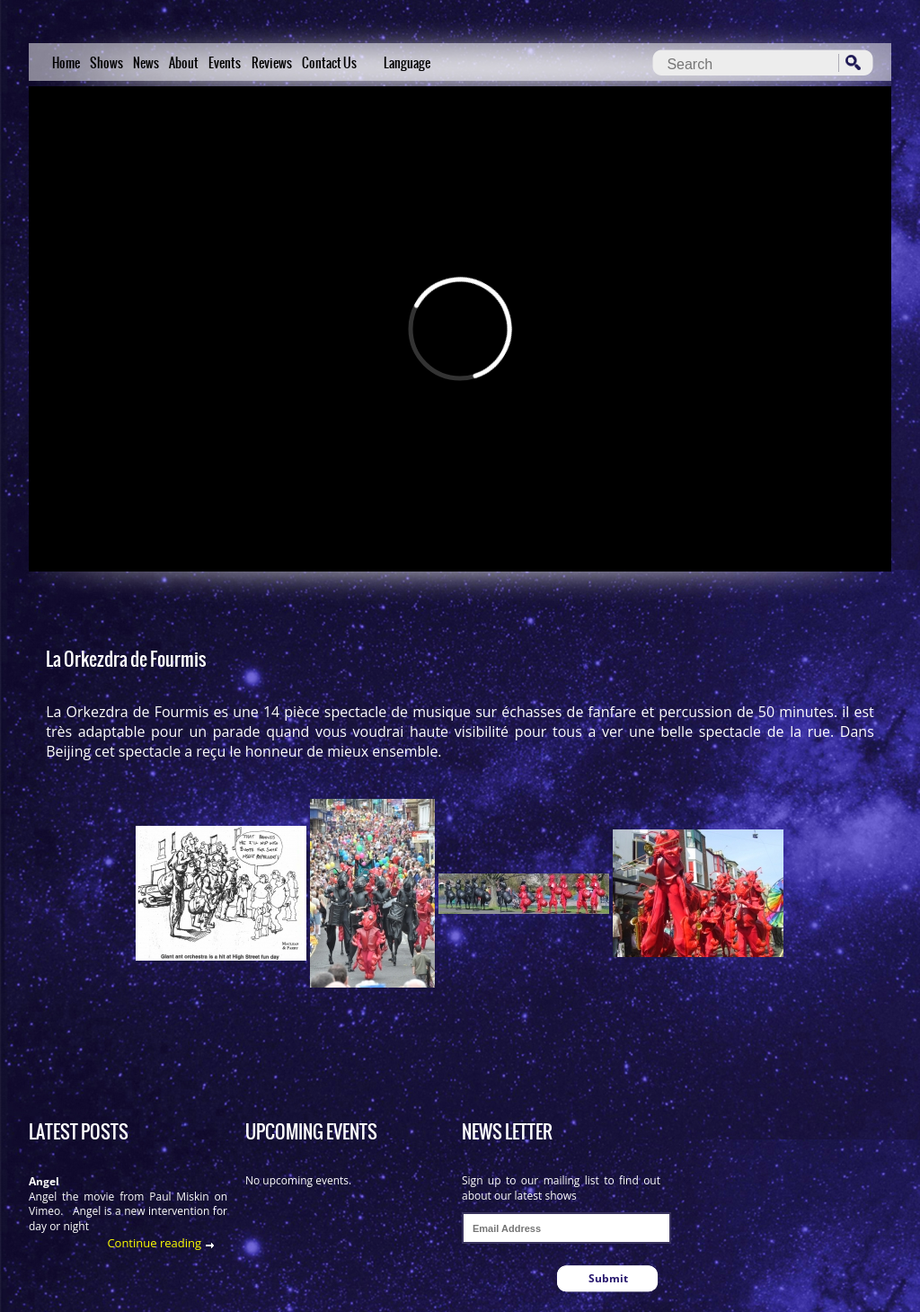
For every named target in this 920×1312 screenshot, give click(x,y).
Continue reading (154, 1243)
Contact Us (329, 63)
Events (224, 63)
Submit (608, 1278)
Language (407, 63)
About (184, 63)
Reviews (272, 63)
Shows (106, 63)
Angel (44, 1181)
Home (66, 63)
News (146, 63)
